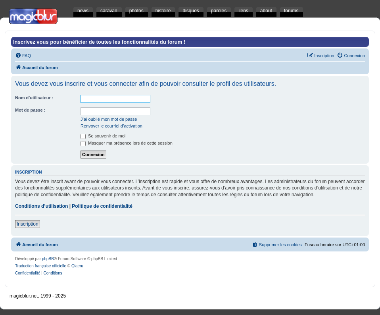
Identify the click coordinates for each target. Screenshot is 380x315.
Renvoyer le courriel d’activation (111, 126)
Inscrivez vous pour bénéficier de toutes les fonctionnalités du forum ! (99, 42)
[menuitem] (23, 55)
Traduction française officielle (40, 266)
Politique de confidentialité (102, 206)
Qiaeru (77, 266)
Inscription (27, 224)
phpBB (48, 259)
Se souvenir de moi (103, 135)
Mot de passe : (30, 110)
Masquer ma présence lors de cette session (127, 143)
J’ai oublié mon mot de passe (109, 119)
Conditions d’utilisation (41, 206)
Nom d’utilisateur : (34, 97)
